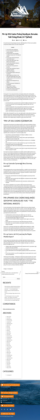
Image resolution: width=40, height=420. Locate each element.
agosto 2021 (9, 348)
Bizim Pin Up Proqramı (10, 71)
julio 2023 (8, 326)
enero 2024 (8, 318)
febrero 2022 (9, 345)
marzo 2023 (9, 331)
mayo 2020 (8, 363)
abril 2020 (8, 364)
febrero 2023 (9, 333)
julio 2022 (8, 342)
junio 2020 (8, 362)
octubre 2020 (9, 356)
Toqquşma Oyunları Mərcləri (11, 87)
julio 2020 (8, 360)
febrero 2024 (9, 316)
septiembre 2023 (9, 323)
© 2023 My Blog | (3, 416)
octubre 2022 (9, 338)
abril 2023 (8, 330)
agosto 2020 (9, 359)
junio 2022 (8, 344)
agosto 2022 (9, 341)
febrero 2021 (9, 352)
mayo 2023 (8, 329)
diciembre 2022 (9, 335)
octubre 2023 (9, 322)
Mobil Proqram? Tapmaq (11, 85)
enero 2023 (8, 334)
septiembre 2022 (9, 340)
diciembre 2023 (9, 319)
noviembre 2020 (9, 355)
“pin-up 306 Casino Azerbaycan (12, 49)
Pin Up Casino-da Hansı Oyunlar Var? (13, 88)
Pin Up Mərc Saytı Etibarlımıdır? (12, 89)
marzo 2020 (9, 366)
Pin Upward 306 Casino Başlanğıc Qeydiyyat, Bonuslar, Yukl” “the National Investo (14, 55)
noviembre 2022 (9, 337)
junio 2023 (8, 327)
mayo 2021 (8, 351)
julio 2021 (8, 349)
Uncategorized (10, 268)
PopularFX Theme (10, 416)
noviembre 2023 (9, 320)
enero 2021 (8, 353)
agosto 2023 (9, 324)
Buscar (4, 277)
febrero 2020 (9, 367)
